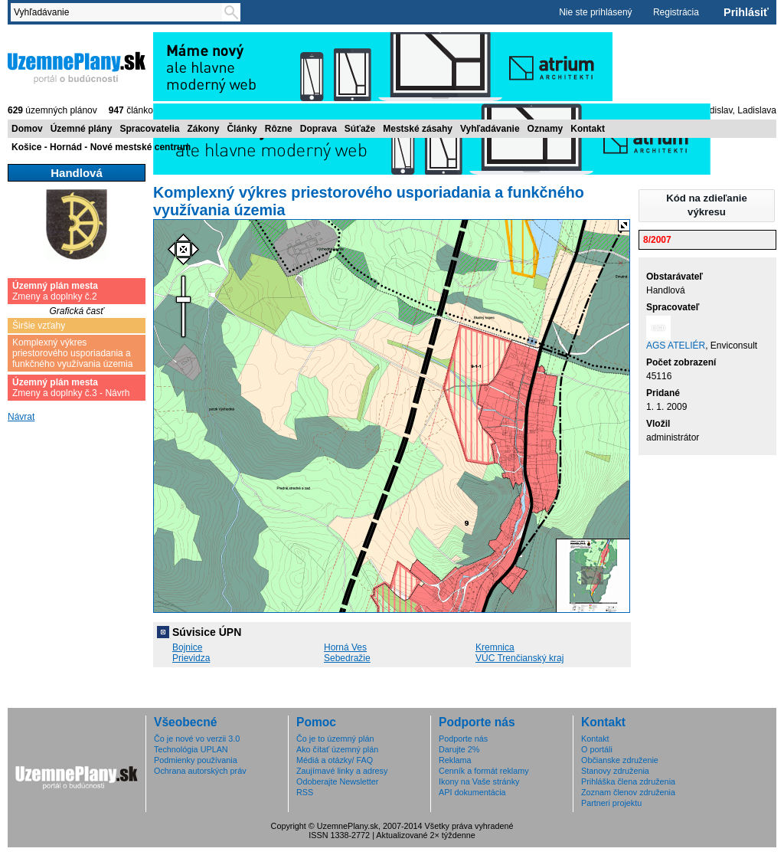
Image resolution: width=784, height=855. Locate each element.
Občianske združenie (619, 760)
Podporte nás (463, 738)
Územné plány (82, 128)
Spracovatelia (149, 128)
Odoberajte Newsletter (337, 781)
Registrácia (676, 12)
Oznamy (546, 128)
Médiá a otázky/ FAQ (334, 760)
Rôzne (278, 128)
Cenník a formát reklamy (484, 770)
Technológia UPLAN (191, 749)
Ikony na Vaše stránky (479, 781)
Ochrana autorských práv (200, 770)
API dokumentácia (472, 792)
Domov (27, 128)
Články (241, 128)
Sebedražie (347, 658)
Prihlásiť (746, 12)
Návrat (21, 416)
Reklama (455, 760)
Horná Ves (345, 647)
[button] (707, 205)
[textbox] (119, 12)
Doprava (318, 128)
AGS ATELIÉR (675, 345)
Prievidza (191, 658)
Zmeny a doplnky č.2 (55, 291)
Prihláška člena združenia (628, 781)
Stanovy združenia (615, 770)
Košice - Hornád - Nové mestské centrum (101, 147)
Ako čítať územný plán (337, 749)
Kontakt (587, 128)
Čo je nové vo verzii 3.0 (197, 738)
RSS (304, 792)
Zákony (203, 128)
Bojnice (187, 647)
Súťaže (360, 128)
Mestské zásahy (417, 128)
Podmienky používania (195, 760)
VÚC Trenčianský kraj (519, 658)
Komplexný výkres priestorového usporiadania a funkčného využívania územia (72, 353)
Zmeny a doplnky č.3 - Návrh (70, 387)
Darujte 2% (459, 749)
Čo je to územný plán (335, 738)
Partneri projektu (611, 803)
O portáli (596, 749)
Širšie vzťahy (38, 325)
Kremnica (494, 647)
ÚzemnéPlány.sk (76, 66)
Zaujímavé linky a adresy (341, 770)
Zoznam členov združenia (628, 792)
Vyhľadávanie (490, 128)
